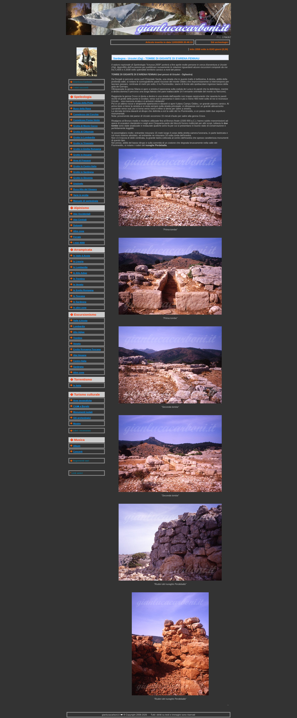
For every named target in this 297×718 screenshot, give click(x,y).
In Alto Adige (80, 273)
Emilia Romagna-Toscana (87, 349)
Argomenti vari (81, 460)
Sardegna (78, 366)
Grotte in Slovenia (83, 178)
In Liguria (78, 261)
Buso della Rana (82, 108)
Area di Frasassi (82, 160)
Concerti (77, 451)
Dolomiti (77, 225)
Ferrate (77, 237)
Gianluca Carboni (82, 82)
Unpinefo (78, 183)
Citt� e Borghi (81, 406)
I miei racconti (80, 87)
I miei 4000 (79, 242)
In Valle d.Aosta (81, 255)
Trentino (77, 338)
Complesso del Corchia (85, 114)
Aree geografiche (82, 400)
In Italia (77, 385)
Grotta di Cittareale (83, 131)
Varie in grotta (80, 195)
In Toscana (79, 296)
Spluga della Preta (83, 103)
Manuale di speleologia (85, 201)
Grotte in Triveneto (83, 143)
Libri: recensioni (82, 430)
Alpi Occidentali (81, 214)
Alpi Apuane (79, 355)
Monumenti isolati (83, 412)
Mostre (77, 423)
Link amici (77, 473)
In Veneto (78, 284)
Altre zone (78, 231)
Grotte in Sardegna (83, 172)
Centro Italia (79, 361)
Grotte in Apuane (82, 154)
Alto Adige (79, 332)
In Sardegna (79, 302)
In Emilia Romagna (83, 290)
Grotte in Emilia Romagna (87, 149)
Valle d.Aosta (80, 320)
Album (76, 446)
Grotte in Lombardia (84, 137)
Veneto (77, 343)
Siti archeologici (82, 418)
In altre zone (79, 307)
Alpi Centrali (80, 219)
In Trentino (79, 279)
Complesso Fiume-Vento (86, 120)
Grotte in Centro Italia (84, 166)
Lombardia (79, 326)
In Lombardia (80, 267)
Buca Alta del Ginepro (85, 189)
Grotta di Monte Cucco (85, 126)
